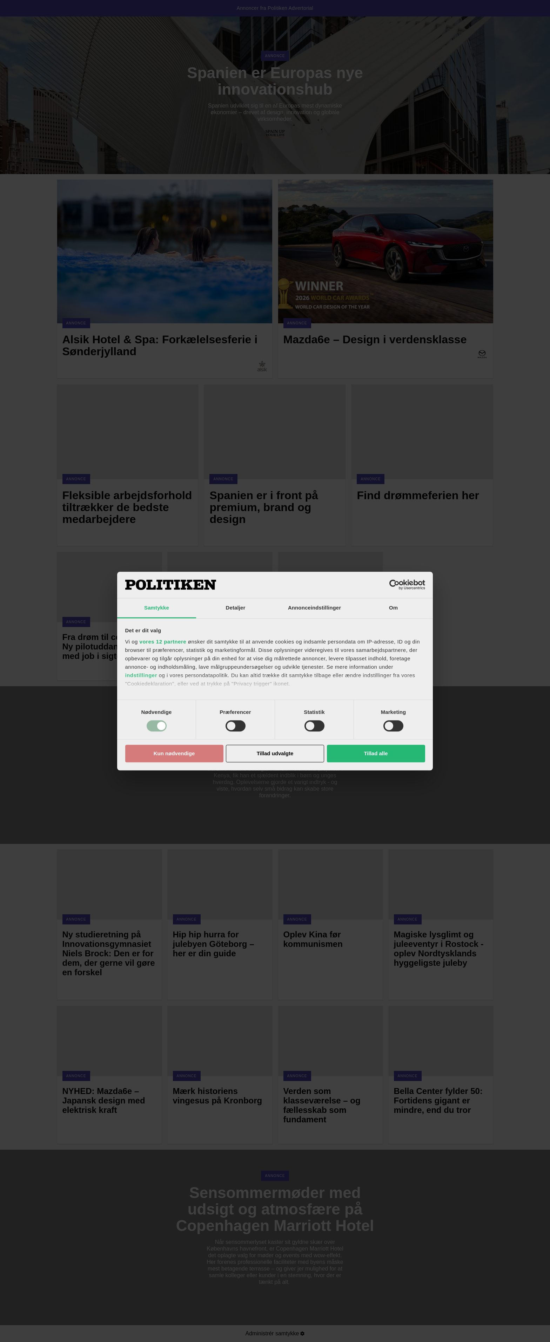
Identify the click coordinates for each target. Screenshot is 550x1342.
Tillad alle (376, 754)
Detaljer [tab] (236, 608)
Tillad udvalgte (275, 754)
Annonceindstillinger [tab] (314, 608)
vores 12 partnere (163, 642)
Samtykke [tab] (156, 608)
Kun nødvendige (174, 754)
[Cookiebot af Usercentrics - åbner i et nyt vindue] (394, 584)
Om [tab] (393, 608)
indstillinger (141, 675)
